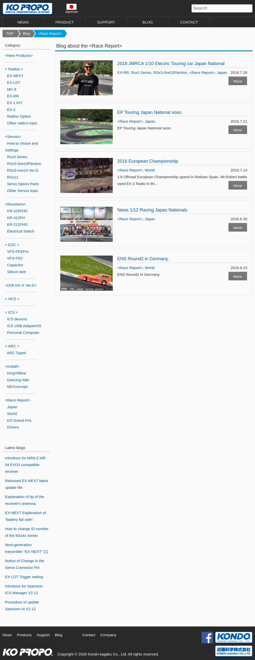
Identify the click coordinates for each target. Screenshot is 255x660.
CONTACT (189, 22)
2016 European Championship (147, 161)
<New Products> (19, 55)
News (7, 635)
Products (24, 635)
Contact (88, 635)
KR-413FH (16, 217)
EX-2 (11, 109)
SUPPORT (106, 22)
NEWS (23, 22)
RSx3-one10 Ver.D (22, 170)
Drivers (13, 427)
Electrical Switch (20, 231)
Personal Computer (23, 332)
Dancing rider (18, 380)
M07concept (17, 386)
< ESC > (12, 245)
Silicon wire (16, 272)
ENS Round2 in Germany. (143, 258)
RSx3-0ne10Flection (170, 72)
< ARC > (12, 346)
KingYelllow (16, 373)
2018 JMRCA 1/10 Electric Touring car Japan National (170, 63)
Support (43, 635)
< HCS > (12, 299)
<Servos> (13, 136)
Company (108, 635)
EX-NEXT (15, 76)
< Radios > (14, 69)
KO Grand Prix (19, 420)
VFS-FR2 (15, 258)
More (238, 81)
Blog (26, 34)
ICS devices (17, 319)
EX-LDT (13, 82)
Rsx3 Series (141, 72)
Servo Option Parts (23, 184)
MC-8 (11, 89)
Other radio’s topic (22, 123)
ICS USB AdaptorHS (24, 326)
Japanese (71, 8)
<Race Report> (50, 34)
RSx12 (12, 177)
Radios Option (19, 116)
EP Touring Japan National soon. (150, 112)
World (149, 170)
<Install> (12, 366)
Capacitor (15, 265)
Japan (222, 72)
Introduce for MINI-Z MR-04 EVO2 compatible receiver (26, 465)
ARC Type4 (16, 353)
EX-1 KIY (14, 103)
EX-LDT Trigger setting (24, 577)
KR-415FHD (17, 211)
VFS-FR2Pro (17, 251)
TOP (10, 34)
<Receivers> (15, 204)
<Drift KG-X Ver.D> (21, 285)
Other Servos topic (22, 190)
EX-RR (123, 72)
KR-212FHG (17, 224)
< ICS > (11, 312)
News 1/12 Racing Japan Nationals (154, 209)
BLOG (147, 22)
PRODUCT (64, 22)
